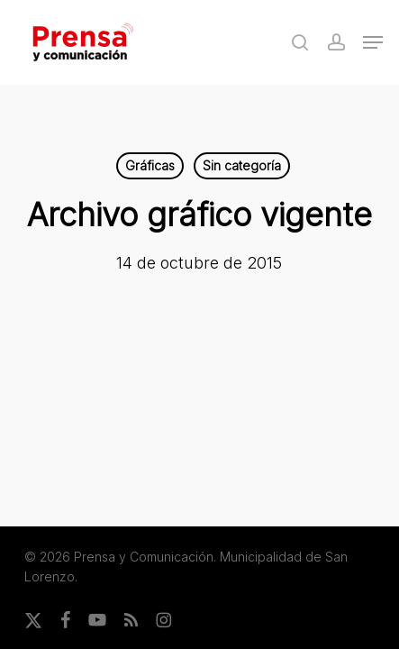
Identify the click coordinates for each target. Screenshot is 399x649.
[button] (373, 42)
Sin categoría (242, 165)
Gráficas (150, 165)
